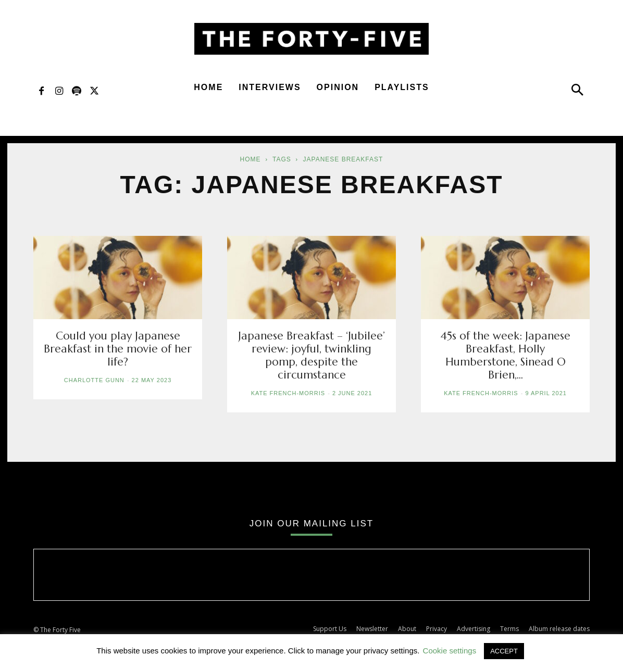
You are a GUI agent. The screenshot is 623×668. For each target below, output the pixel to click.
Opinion (338, 87)
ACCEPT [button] (504, 651)
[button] (577, 92)
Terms (509, 628)
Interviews (270, 87)
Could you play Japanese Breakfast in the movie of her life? (118, 349)
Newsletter (372, 628)
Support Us (329, 628)
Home (208, 87)
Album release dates (559, 628)
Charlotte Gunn (94, 380)
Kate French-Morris (288, 393)
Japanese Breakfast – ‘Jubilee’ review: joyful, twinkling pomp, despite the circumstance (311, 355)
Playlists (402, 87)
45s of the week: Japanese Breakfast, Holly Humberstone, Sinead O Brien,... (505, 355)
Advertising (473, 628)
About (407, 628)
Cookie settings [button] (450, 650)
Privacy (436, 628)
